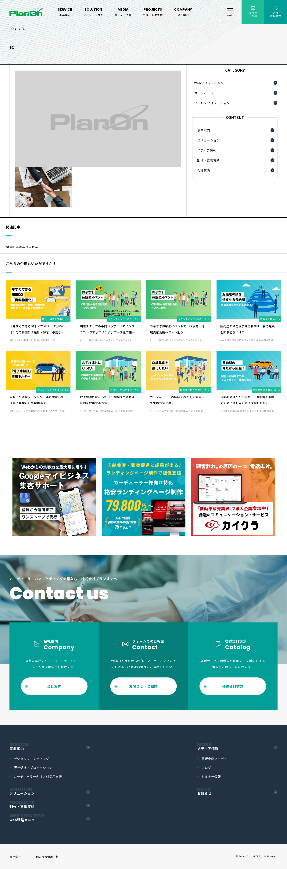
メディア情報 (206, 150)
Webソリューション (209, 83)
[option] (54, 497)
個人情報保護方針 (47, 857)
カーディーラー (205, 93)
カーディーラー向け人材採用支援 (38, 776)
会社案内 (203, 170)
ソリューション (208, 140)
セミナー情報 (211, 776)
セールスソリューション (212, 103)
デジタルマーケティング (31, 758)
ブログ (206, 767)
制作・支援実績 (208, 160)
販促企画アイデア (214, 758)
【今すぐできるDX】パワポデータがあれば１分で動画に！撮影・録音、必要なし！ (37, 332)
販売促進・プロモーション (33, 767)
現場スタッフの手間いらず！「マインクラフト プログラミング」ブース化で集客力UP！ (107, 332)
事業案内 (203, 130)
